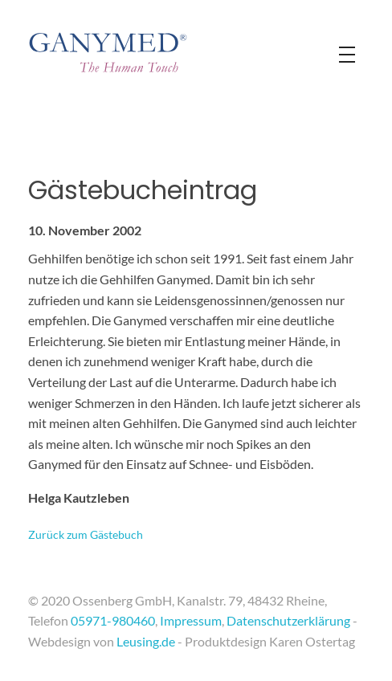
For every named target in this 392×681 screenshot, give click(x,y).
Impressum (191, 620)
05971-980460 (113, 620)
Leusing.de (145, 641)
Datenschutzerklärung (288, 620)
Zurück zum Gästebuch (85, 534)
